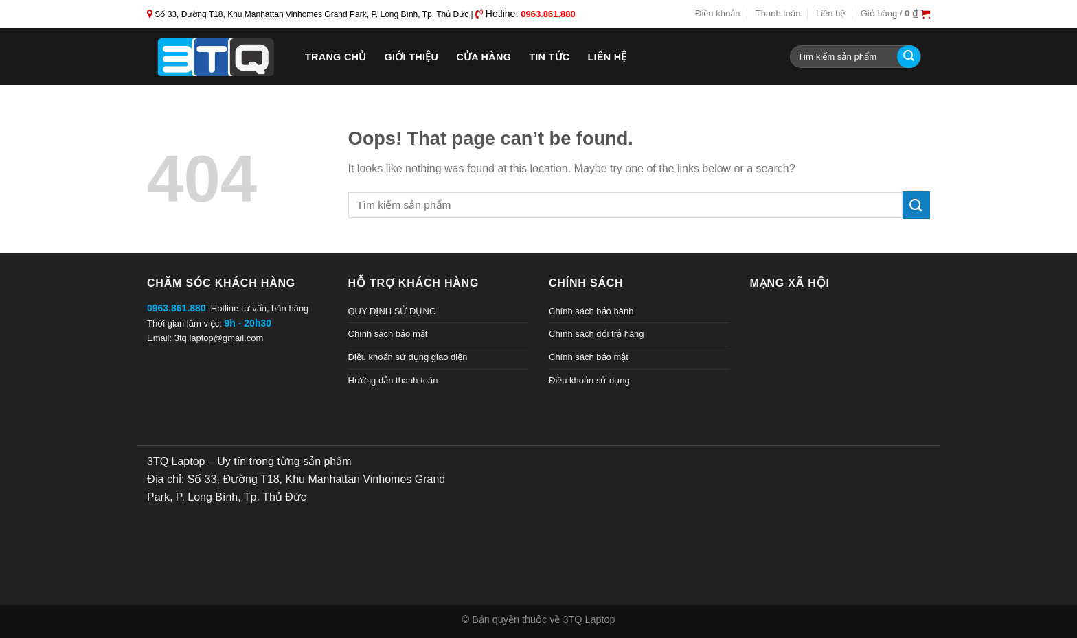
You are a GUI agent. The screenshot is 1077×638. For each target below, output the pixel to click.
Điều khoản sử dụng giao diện (408, 357)
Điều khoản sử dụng (589, 380)
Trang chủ (336, 56)
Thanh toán (778, 13)
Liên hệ (830, 13)
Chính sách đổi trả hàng (596, 334)
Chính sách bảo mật (388, 334)
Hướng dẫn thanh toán (393, 380)
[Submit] (908, 57)
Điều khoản (717, 13)
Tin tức (549, 56)
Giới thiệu (412, 56)
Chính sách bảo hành (591, 311)
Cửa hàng (483, 56)
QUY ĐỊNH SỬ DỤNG (392, 311)
